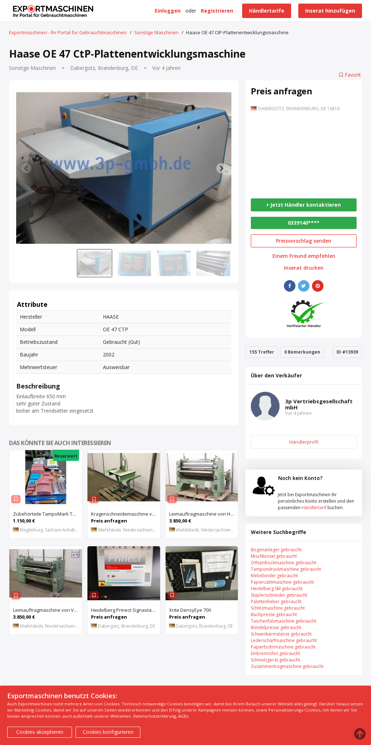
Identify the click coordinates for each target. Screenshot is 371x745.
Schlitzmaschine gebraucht (278, 608)
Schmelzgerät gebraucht (275, 660)
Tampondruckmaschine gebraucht (286, 569)
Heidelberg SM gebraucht (277, 588)
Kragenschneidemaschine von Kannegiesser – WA (125, 514)
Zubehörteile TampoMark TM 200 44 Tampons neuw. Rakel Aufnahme (47, 514)
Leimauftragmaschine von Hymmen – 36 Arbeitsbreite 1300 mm (203, 514)
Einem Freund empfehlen (303, 256)
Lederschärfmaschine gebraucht (284, 640)
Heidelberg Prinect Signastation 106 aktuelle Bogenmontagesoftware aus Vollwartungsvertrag (125, 610)
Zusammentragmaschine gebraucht (287, 666)
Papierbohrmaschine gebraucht (283, 647)
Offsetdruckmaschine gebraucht (283, 563)
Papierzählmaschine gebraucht (282, 582)
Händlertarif (314, 507)
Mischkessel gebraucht (274, 556)
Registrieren (217, 10)
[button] (95, 263)
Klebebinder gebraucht (274, 576)
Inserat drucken (304, 268)
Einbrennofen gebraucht (275, 653)
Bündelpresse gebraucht (276, 627)
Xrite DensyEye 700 (190, 610)
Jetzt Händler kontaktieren (304, 204)
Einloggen (168, 10)
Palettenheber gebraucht (276, 601)
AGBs (183, 716)
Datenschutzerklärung (154, 716)
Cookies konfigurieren (108, 731)
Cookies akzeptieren (39, 731)
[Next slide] (221, 168)
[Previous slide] (26, 168)
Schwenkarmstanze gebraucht (281, 634)
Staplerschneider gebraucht (279, 595)
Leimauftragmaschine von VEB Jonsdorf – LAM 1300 (47, 610)
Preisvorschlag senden (303, 240)
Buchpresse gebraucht (274, 614)
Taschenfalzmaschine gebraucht (283, 621)
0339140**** (304, 222)
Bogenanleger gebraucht (276, 550)
